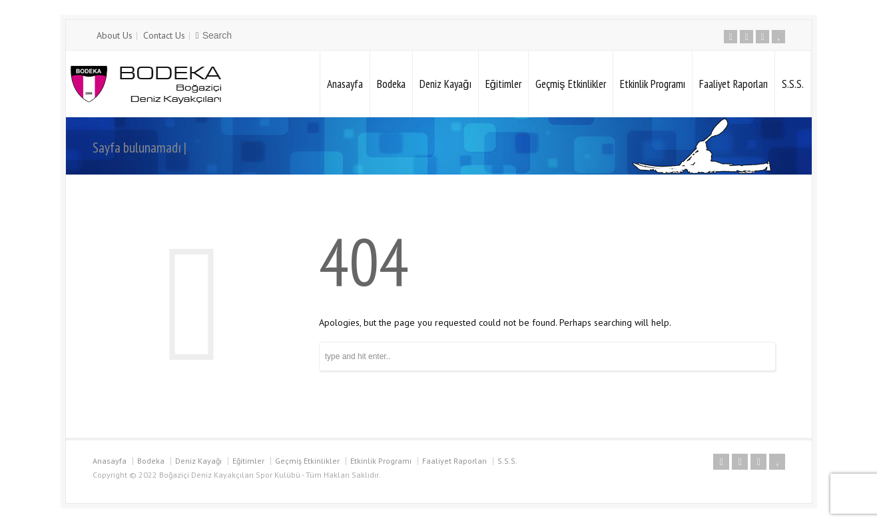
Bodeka (391, 84)
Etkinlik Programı (652, 84)
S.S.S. (793, 84)
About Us (115, 35)
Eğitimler (503, 84)
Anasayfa (345, 84)
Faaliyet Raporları (733, 84)
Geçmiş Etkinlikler (570, 84)
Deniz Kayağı (445, 84)
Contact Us (164, 35)
